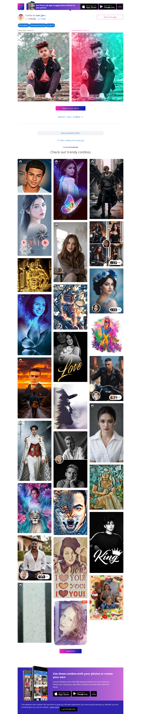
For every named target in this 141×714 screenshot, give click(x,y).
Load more (70, 651)
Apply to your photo (70, 108)
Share (110, 17)
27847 (42, 19)
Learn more (54, 707)
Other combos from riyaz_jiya (70, 140)
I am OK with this (68, 709)
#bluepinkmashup (37, 25)
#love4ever (23, 25)
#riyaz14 (50, 25)
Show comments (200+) (70, 133)
